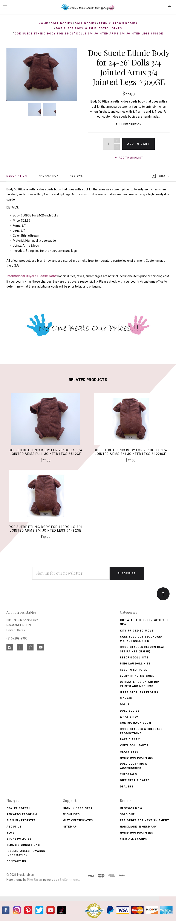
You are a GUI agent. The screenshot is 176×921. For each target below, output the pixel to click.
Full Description (128, 124)
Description (16, 175)
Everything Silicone (137, 675)
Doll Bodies (129, 710)
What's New (129, 716)
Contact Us (16, 861)
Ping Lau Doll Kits (135, 663)
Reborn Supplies (133, 669)
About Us (14, 826)
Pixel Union (34, 879)
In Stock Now (131, 808)
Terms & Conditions (23, 844)
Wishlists (71, 814)
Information (48, 175)
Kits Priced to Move (136, 630)
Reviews (76, 175)
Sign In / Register (21, 820)
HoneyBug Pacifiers (136, 832)
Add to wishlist (129, 157)
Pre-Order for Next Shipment (144, 820)
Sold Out (127, 814)
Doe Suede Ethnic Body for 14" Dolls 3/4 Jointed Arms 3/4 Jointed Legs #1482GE (45, 528)
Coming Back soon (135, 722)
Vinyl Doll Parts (134, 745)
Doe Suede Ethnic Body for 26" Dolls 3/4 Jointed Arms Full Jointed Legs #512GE (45, 452)
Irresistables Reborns (139, 692)
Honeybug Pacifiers (136, 757)
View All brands (133, 838)
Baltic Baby (130, 739)
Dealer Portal (18, 808)
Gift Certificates (135, 780)
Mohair (126, 698)
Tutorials (128, 774)
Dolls (125, 704)
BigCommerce (69, 879)
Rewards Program (21, 814)
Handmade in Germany (138, 826)
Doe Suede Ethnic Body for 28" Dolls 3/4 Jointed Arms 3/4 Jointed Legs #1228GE (130, 452)
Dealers (126, 786)
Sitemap (70, 826)
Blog (10, 832)
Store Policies (18, 838)
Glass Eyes (129, 751)
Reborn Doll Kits (134, 657)
